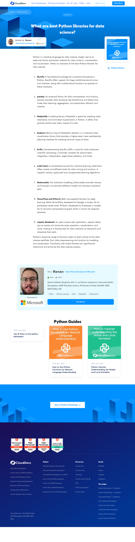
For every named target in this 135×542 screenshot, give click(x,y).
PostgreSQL (82, 294)
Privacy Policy (80, 492)
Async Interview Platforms (107, 518)
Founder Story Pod (83, 479)
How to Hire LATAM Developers (53, 479)
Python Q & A (22, 12)
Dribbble (101, 466)
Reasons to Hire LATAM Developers (55, 492)
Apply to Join (99, 3)
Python (12, 12)
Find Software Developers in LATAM (55, 474)
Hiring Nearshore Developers (108, 509)
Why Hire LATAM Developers (20, 485)
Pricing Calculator (56, 3)
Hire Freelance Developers (107, 501)
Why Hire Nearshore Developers (54, 470)
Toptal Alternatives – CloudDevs (109, 488)
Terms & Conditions (82, 487)
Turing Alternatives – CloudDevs (109, 497)
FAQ (77, 483)
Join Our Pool (80, 470)
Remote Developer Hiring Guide (54, 466)
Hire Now (79, 474)
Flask (73, 294)
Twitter (100, 470)
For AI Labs (72, 3)
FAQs (82, 3)
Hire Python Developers (18, 468)
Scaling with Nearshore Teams (20, 477)
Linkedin (101, 474)
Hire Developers (38, 3)
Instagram (101, 479)
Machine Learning (63, 294)
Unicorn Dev (80, 466)
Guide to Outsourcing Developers (21, 481)
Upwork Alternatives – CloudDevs (109, 492)
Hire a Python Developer (67, 405)
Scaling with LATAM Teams (19, 490)
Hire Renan (80, 302)
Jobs (88, 3)
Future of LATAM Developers (52, 483)
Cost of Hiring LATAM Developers (21, 473)
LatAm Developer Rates (106, 505)
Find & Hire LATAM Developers (53, 487)
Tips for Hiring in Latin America (21, 494)
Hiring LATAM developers (106, 514)
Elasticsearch (93, 294)
